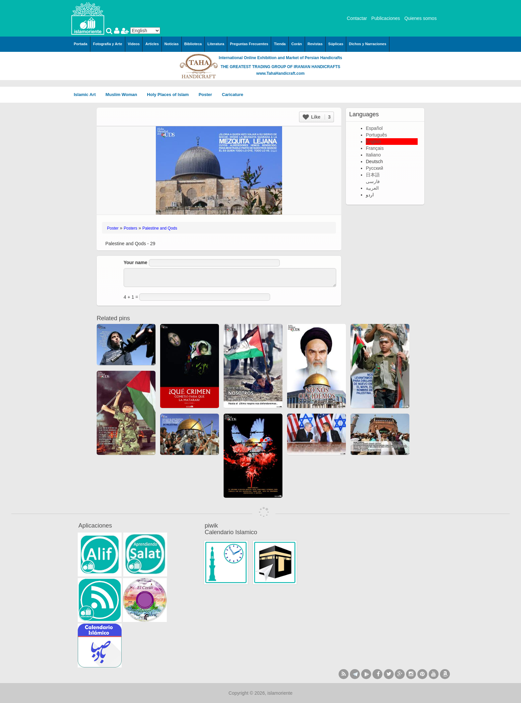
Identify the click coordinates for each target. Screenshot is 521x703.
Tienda (279, 44)
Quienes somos (420, 18)
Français (375, 148)
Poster (208, 94)
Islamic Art (87, 94)
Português (376, 135)
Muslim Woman (124, 94)
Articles (151, 44)
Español (374, 128)
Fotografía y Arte (107, 44)
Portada (80, 44)
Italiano (373, 154)
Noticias (171, 44)
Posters (130, 228)
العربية (372, 188)
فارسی (373, 181)
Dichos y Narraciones (367, 44)
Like (317, 117)
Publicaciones (385, 18)
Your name (135, 262)
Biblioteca (193, 44)
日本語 (373, 174)
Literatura (215, 44)
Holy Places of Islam (170, 94)
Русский (374, 168)
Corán (296, 44)
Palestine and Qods (160, 228)
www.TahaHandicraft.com (280, 73)
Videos (134, 44)
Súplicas (335, 44)
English (373, 141)
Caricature (232, 94)
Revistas (315, 44)
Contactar (357, 18)
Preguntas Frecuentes (249, 44)
